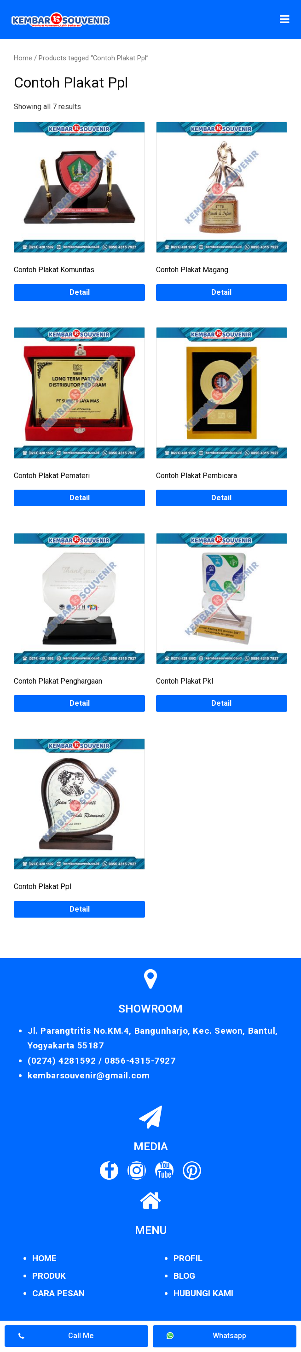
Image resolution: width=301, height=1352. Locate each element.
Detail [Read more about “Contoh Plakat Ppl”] (79, 909)
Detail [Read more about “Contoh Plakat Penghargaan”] (79, 703)
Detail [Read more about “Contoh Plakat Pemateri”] (79, 497)
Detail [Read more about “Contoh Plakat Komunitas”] (79, 292)
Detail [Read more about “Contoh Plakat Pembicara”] (221, 497)
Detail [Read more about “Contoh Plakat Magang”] (221, 292)
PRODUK (49, 1275)
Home (23, 58)
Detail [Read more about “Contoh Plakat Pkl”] (221, 703)
